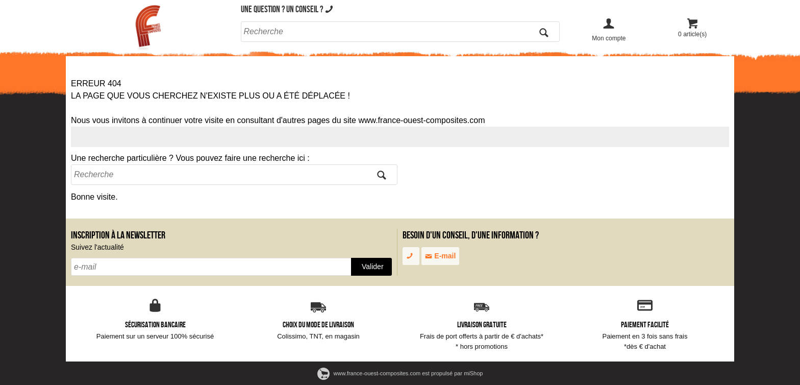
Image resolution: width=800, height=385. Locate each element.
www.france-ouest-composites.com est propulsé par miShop (400, 373)
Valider (373, 266)
